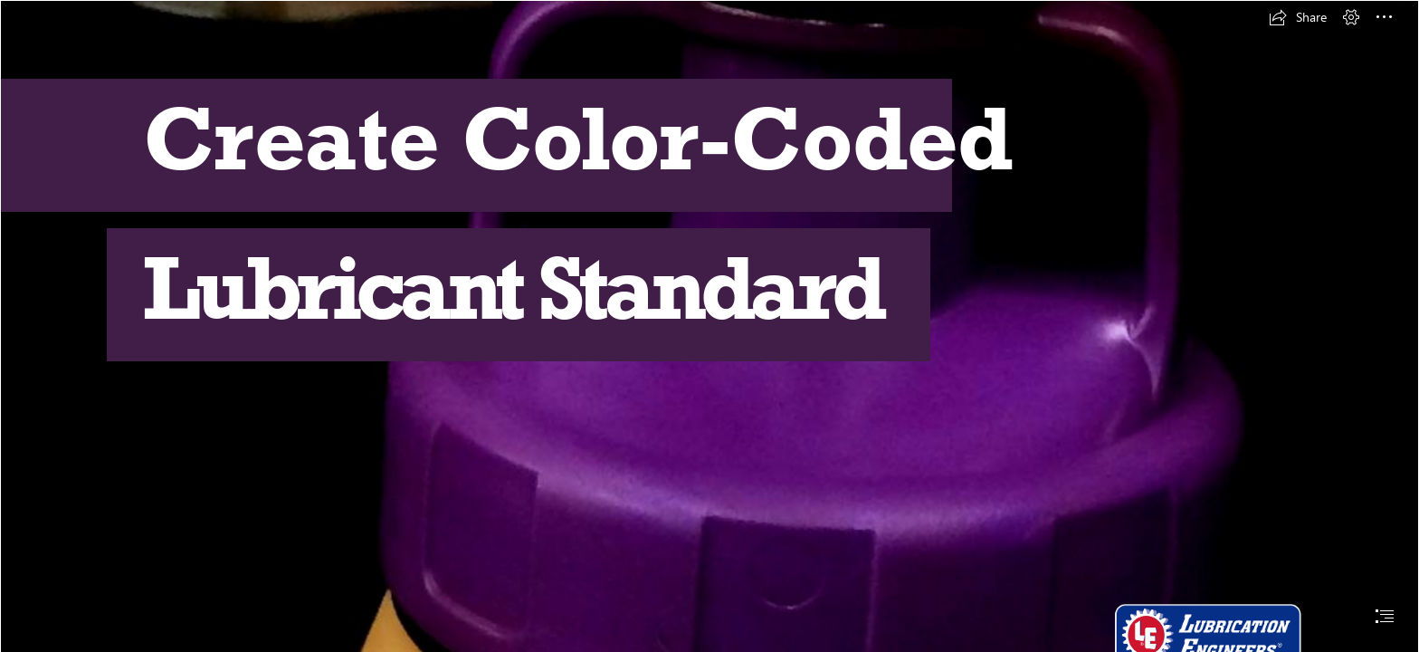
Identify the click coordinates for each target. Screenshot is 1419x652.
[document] (709, 326)
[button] (1298, 17)
